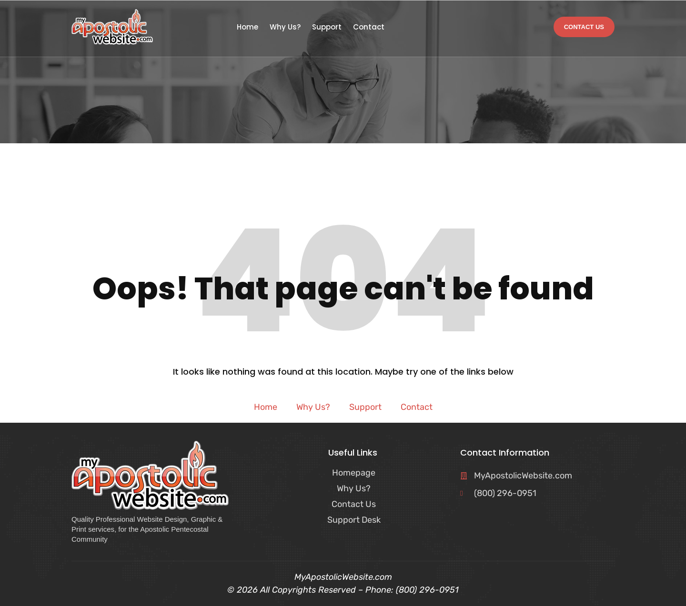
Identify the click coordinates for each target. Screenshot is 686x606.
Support (327, 27)
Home (247, 27)
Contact (368, 27)
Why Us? (285, 27)
